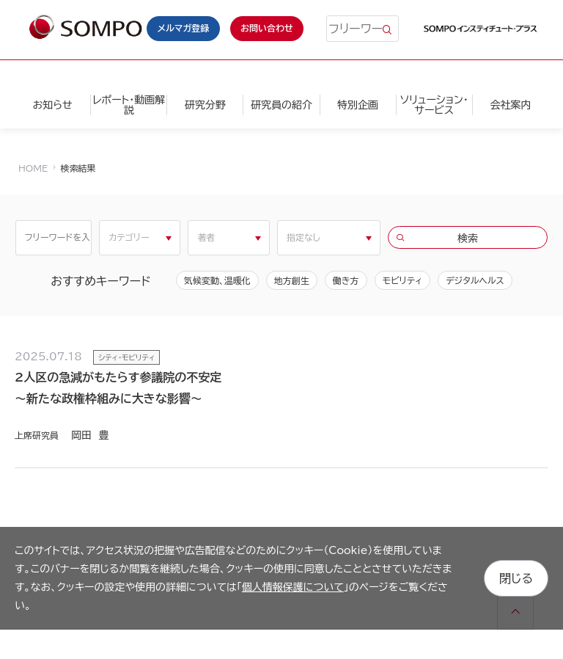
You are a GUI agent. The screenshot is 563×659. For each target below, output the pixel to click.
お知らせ (52, 105)
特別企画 (357, 105)
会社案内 (510, 105)
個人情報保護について (293, 587)
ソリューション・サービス (434, 105)
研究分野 (205, 105)
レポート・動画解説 (128, 105)
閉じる (516, 578)
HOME (33, 168)
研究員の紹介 (281, 105)
